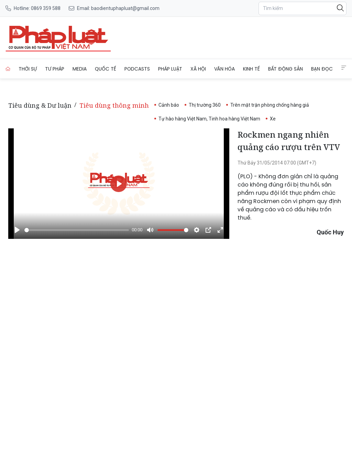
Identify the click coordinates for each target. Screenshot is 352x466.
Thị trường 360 (205, 105)
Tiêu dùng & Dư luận (40, 105)
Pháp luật (170, 68)
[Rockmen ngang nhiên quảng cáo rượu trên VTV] (58, 37)
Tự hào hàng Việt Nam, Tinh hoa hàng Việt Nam (209, 118)
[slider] (76, 230)
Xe (273, 118)
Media (80, 68)
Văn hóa (224, 68)
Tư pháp (54, 68)
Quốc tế (105, 68)
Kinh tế (251, 68)
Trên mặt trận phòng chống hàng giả (269, 105)
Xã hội (198, 68)
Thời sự (28, 68)
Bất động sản (285, 68)
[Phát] (17, 229)
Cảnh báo (168, 105)
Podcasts (137, 68)
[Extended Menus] (343, 68)
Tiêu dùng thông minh (114, 105)
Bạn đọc (322, 68)
